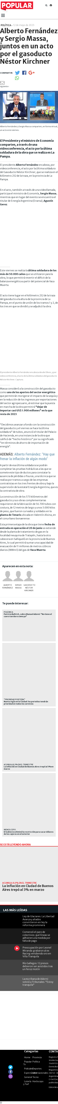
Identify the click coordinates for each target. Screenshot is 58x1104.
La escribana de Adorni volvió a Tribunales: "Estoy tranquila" (38, 981)
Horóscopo (37, 1081)
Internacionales (40, 1073)
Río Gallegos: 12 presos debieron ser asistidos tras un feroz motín (38, 966)
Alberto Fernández (7, 586)
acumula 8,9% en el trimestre (18, 764)
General (28, 1077)
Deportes (37, 1068)
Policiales (28, 1068)
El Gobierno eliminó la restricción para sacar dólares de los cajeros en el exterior (28, 833)
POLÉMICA (8, 612)
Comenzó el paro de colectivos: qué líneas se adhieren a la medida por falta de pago (36, 936)
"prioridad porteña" (14, 699)
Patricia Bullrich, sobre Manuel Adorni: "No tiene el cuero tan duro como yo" (28, 615)
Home (27, 1057)
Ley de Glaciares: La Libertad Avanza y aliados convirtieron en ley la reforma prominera (38, 921)
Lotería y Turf (27, 1082)
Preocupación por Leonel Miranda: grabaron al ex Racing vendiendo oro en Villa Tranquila (37, 952)
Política (36, 1061)
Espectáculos (30, 1073)
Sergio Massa (18, 586)
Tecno (35, 1077)
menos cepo (10, 829)
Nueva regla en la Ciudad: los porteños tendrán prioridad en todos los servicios (26, 703)
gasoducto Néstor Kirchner (29, 588)
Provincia (37, 1057)
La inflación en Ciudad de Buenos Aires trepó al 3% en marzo (28, 768)
